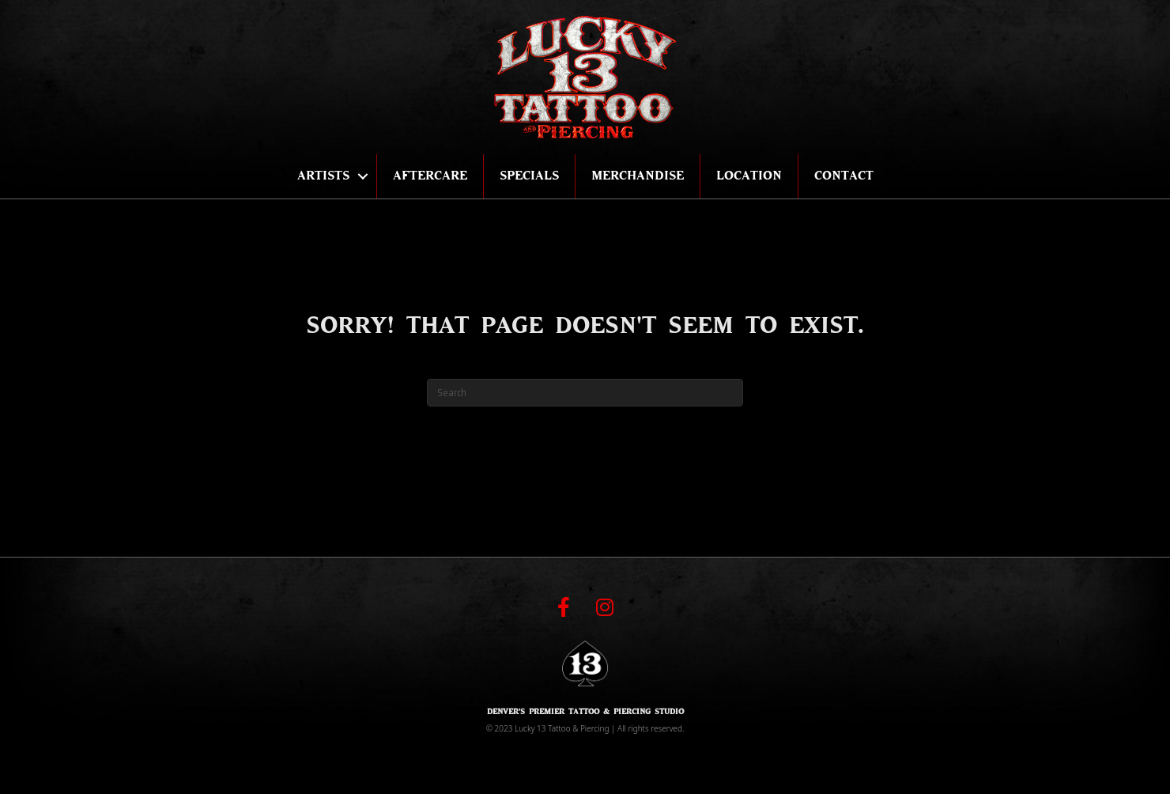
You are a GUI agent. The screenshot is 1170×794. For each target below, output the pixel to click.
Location (749, 176)
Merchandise (637, 176)
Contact (844, 176)
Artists (323, 176)
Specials (529, 176)
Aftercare (430, 176)
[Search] (585, 392)
